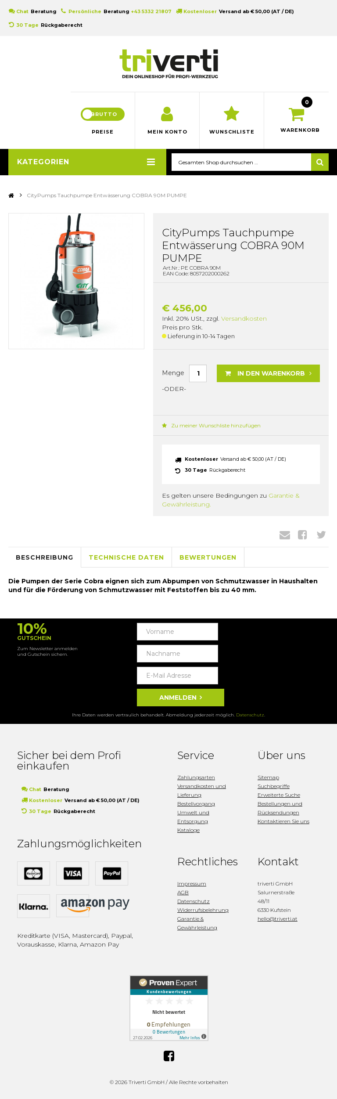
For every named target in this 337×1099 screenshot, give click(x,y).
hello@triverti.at (278, 918)
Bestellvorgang (196, 803)
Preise (103, 132)
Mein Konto (167, 132)
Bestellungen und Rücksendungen (280, 808)
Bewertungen (208, 557)
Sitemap (268, 777)
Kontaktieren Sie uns (283, 821)
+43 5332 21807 (151, 11)
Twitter (321, 534)
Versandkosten (244, 318)
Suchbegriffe (274, 786)
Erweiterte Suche (279, 795)
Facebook (302, 534)
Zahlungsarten (196, 777)
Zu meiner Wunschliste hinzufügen (211, 425)
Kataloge (188, 830)
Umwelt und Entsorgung (193, 816)
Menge (173, 373)
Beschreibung (44, 557)
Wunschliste (232, 132)
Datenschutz (250, 715)
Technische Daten (126, 557)
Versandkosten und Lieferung (201, 790)
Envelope (285, 534)
